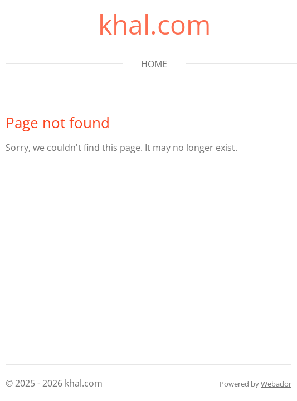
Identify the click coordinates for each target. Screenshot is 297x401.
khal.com (154, 24)
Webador (276, 384)
